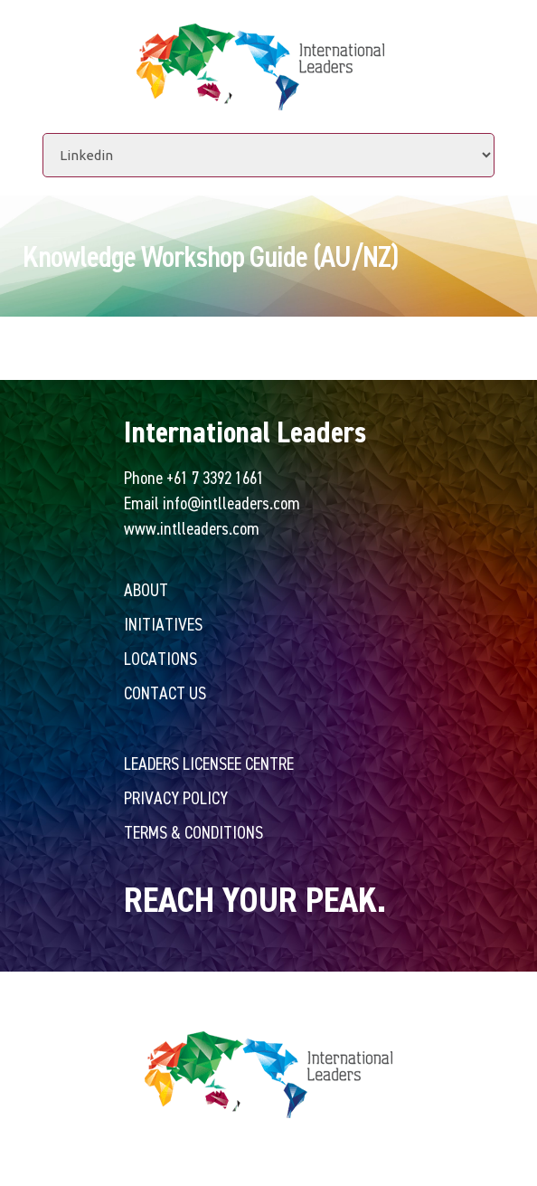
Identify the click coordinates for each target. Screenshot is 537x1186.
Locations (160, 658)
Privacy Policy (176, 797)
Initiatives (163, 623)
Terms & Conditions (193, 832)
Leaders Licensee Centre (209, 763)
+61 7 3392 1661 (215, 477)
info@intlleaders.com (231, 502)
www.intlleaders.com (191, 528)
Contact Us (165, 692)
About (146, 589)
